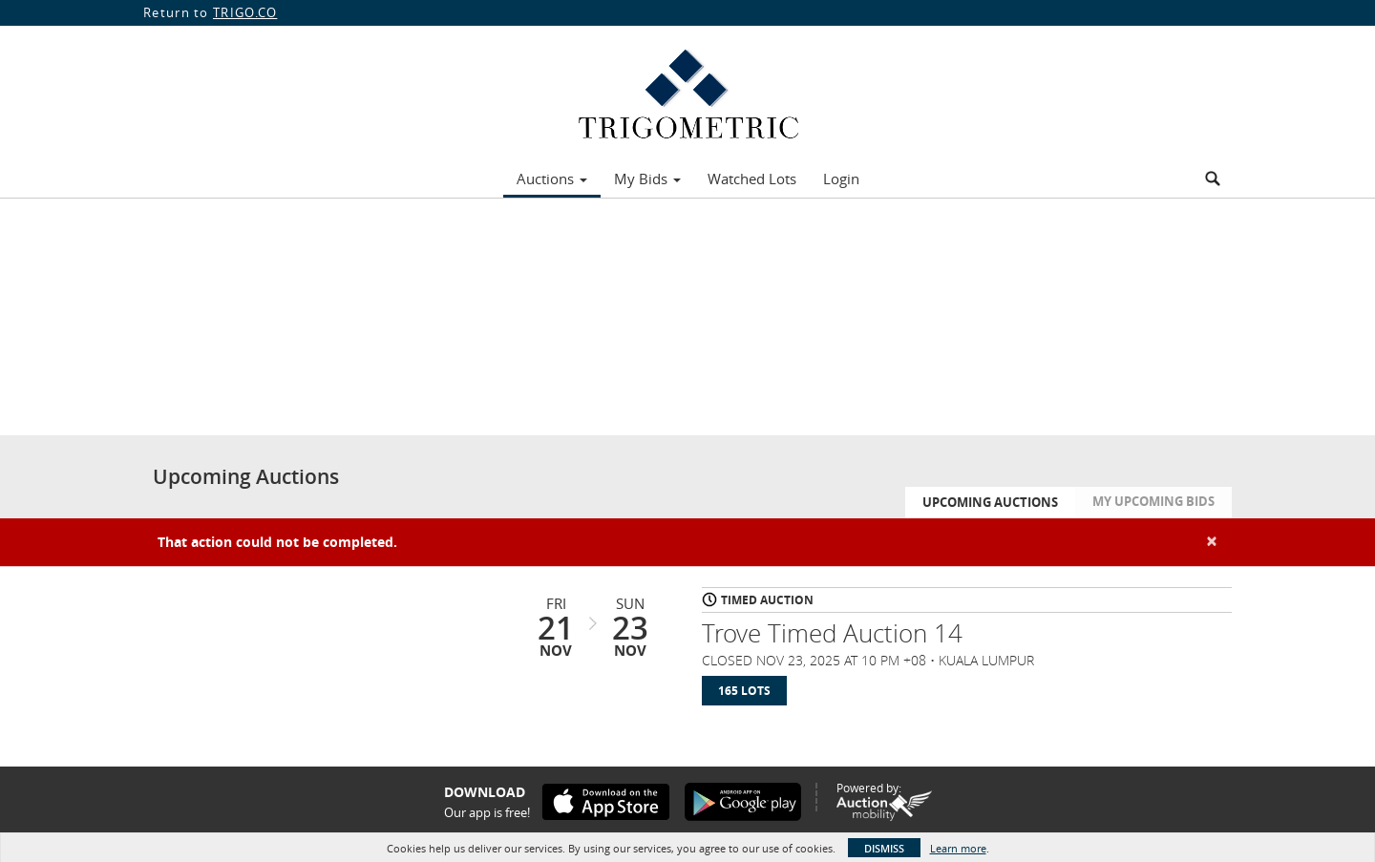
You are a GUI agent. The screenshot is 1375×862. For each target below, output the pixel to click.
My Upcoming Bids (1153, 501)
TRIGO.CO (245, 12)
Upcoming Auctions (990, 502)
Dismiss (884, 848)
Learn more (958, 848)
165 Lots (744, 691)
